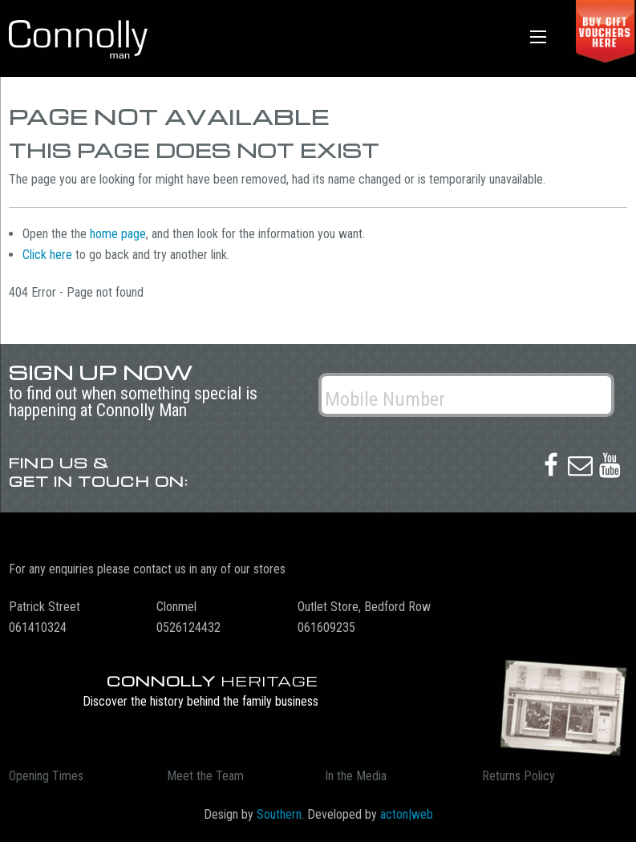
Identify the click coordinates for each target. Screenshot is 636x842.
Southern (279, 814)
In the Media (356, 775)
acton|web (406, 814)
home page (118, 233)
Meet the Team (205, 775)
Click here (47, 254)
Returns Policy (518, 775)
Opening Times (46, 775)
